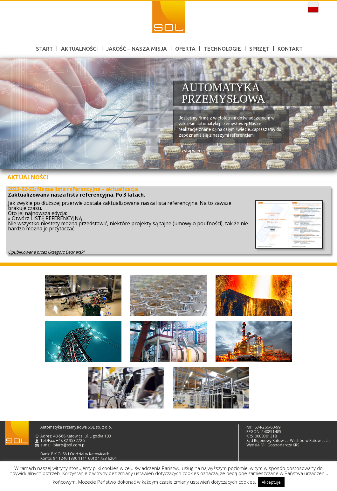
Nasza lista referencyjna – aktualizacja (87, 188)
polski (313, 7)
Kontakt (290, 48)
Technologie (222, 48)
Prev (12, 114)
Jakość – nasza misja (136, 48)
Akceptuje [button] (271, 482)
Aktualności (79, 48)
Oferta (185, 48)
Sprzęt (259, 48)
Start (44, 48)
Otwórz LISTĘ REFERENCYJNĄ (47, 218)
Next (325, 114)
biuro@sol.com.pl (69, 445)
